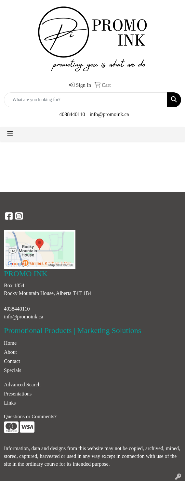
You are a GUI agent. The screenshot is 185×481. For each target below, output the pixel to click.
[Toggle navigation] (10, 134)
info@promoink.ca (109, 114)
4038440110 (72, 114)
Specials (12, 370)
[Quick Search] (85, 99)
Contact (12, 361)
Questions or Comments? (30, 416)
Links (10, 403)
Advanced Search (22, 384)
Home (10, 343)
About (10, 352)
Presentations (18, 393)
